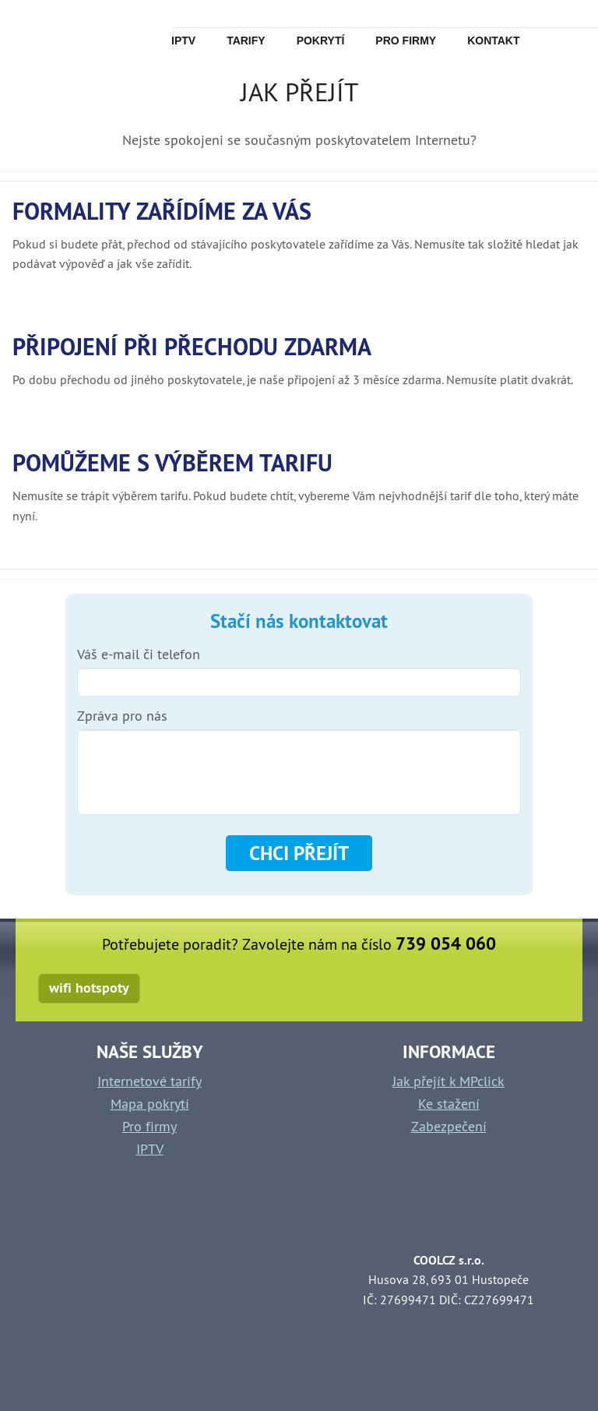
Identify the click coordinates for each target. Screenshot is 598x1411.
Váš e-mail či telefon (138, 654)
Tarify (246, 40)
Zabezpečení (449, 1126)
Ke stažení (449, 1104)
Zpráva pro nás (122, 716)
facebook (543, 990)
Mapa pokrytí (150, 1104)
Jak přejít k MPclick (448, 1081)
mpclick (61, 30)
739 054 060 (446, 943)
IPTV (150, 1149)
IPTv (183, 40)
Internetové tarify (149, 1081)
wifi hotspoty (89, 988)
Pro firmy (405, 40)
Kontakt (493, 40)
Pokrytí (321, 40)
